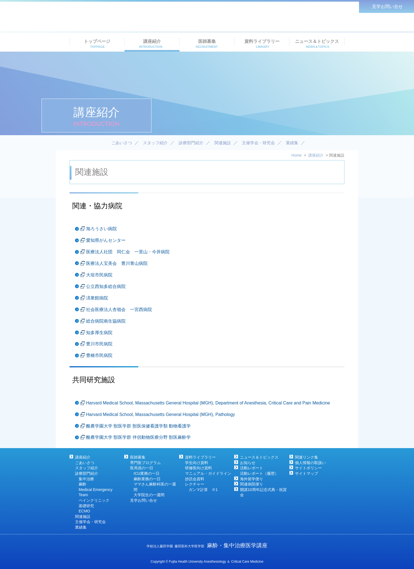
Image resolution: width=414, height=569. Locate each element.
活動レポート (251, 468)
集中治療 (86, 479)
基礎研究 (86, 506)
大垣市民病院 (99, 275)
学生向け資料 (196, 462)
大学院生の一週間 (149, 495)
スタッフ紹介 (86, 468)
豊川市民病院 (99, 344)
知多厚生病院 (99, 332)
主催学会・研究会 (90, 522)
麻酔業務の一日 (147, 479)
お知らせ (247, 462)
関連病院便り (251, 484)
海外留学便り (251, 479)
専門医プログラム (145, 462)
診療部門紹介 (86, 473)
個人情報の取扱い (310, 462)
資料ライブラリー (200, 457)
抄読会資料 (194, 479)
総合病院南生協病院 (106, 321)
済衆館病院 (97, 298)
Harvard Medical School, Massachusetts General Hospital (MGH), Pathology (160, 414)
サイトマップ (306, 473)
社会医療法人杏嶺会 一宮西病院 (119, 309)
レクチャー (194, 484)
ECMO (84, 511)
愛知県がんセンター (106, 240)
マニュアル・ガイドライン (208, 473)
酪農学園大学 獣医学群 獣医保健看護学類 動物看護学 (138, 426)
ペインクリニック (94, 500)
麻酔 (82, 484)
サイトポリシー (308, 468)
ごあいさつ (84, 462)
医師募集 (137, 457)
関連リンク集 (306, 457)
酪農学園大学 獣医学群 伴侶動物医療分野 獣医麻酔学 (138, 437)
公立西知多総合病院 (106, 286)
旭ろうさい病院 (101, 228)
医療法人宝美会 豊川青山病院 (117, 263)
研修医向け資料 (198, 468)
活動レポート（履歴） (259, 473)
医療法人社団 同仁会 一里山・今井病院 (128, 251)
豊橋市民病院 (99, 355)
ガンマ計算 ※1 (203, 489)
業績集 (81, 527)
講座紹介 (82, 457)
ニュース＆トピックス (259, 457)
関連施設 (82, 516)
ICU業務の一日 (146, 473)
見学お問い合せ (143, 500)
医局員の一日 (141, 468)
